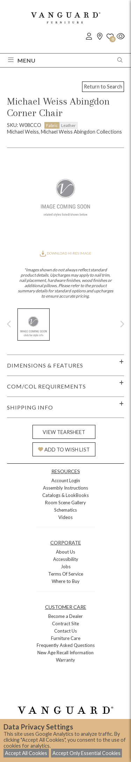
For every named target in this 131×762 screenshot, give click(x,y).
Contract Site (65, 623)
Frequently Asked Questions (66, 645)
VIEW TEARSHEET (64, 432)
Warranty (65, 660)
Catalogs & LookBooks (65, 495)
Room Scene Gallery (65, 502)
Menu (22, 60)
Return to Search (103, 87)
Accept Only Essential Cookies (86, 753)
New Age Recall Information (65, 652)
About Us (65, 552)
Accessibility (65, 559)
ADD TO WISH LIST (64, 450)
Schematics (65, 510)
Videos (65, 517)
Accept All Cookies (26, 753)
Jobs (66, 566)
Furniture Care (65, 638)
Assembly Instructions (65, 488)
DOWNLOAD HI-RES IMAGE (65, 253)
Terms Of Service (65, 574)
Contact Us (65, 631)
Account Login (65, 480)
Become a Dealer (65, 616)
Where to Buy (66, 581)
